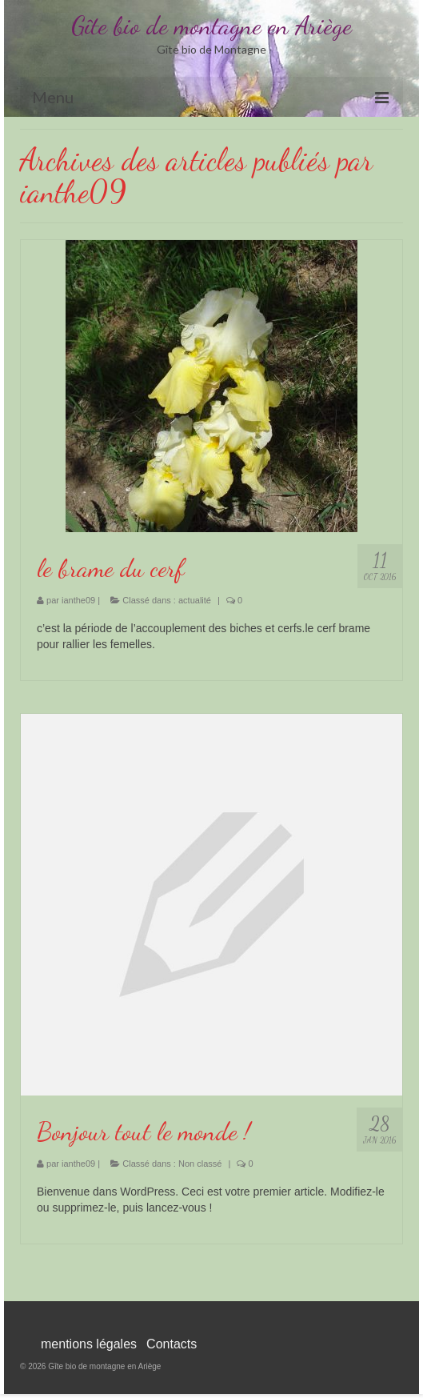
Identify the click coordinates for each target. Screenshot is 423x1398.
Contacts (171, 1344)
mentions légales (89, 1344)
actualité (194, 600)
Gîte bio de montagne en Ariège (211, 25)
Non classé (199, 1163)
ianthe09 (78, 600)
